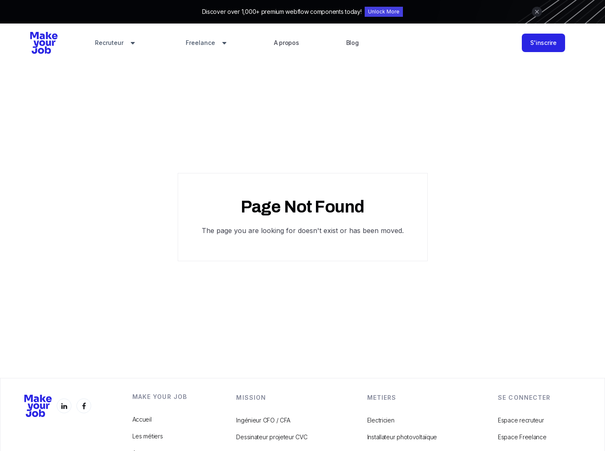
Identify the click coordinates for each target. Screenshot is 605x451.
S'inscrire (543, 42)
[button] (115, 43)
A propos (286, 42)
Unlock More (384, 11)
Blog (352, 42)
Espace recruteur (521, 420)
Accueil (142, 419)
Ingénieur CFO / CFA (263, 420)
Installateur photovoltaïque (402, 437)
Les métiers (147, 436)
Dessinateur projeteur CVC (271, 437)
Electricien (381, 420)
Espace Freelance (522, 437)
